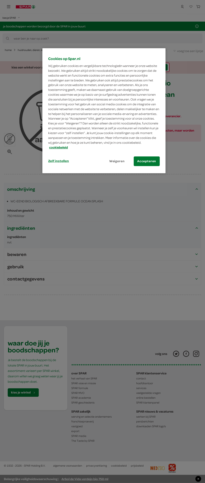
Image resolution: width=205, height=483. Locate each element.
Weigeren (117, 161)
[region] (103, 110)
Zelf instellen (58, 161)
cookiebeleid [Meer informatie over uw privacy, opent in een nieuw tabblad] (58, 147)
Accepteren (146, 161)
